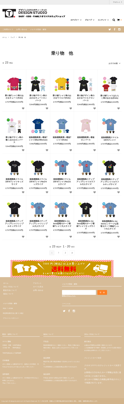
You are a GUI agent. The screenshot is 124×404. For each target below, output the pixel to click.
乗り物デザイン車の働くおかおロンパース (14, 139)
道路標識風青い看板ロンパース (85, 138)
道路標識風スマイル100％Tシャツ (109, 138)
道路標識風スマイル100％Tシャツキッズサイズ (14, 180)
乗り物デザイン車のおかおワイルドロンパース (85, 97)
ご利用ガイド (7, 29)
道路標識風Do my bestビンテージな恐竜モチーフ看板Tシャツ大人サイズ (109, 224)
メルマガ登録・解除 (38, 29)
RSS (4, 306)
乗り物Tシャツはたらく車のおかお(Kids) (109, 96)
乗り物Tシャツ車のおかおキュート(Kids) (14, 96)
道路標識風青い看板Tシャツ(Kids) (62, 138)
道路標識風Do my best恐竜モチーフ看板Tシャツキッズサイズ (85, 224)
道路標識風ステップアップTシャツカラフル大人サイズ (85, 180)
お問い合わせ (21, 29)
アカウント (117, 2)
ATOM (9, 306)
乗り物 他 (22, 37)
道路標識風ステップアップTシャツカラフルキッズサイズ (109, 181)
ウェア (13, 37)
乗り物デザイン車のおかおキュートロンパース (38, 97)
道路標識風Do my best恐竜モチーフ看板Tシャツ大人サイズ (62, 222)
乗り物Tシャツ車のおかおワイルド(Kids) (62, 96)
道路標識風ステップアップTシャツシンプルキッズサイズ (14, 222)
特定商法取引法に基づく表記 (13, 309)
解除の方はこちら (69, 295)
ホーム (4, 37)
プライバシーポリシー (10, 313)
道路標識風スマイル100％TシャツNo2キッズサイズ (38, 180)
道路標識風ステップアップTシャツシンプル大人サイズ (38, 222)
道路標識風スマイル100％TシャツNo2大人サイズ (62, 180)
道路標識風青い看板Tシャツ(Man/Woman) (38, 138)
